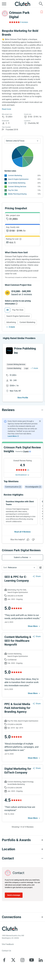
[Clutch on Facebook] (4, 952)
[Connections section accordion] (22, 909)
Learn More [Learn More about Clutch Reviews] (12, 428)
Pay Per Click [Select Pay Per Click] (17, 310)
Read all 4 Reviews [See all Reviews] (22, 524)
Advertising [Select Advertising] (11, 322)
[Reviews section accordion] (22, 402)
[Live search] (41, 4)
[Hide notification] (40, 413)
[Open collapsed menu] (4, 4)
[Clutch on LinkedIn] (40, 952)
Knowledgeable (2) (33, 479)
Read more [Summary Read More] (6, 109)
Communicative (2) (13, 479)
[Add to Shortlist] (41, 12)
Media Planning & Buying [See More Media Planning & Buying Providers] (17, 194)
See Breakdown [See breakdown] (21, 467)
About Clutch (7, 961)
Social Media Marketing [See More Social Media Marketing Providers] (16, 183)
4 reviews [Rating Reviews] (24, 22)
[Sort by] (19, 559)
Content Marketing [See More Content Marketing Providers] (15, 175)
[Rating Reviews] (14, 22)
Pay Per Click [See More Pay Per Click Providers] (13, 190)
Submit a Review (21, 549)
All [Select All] (7, 310)
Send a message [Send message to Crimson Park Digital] (13, 887)
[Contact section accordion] (22, 850)
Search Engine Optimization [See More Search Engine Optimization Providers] (18, 179)
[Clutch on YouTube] (31, 952)
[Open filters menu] (40, 559)
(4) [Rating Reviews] (28, 462)
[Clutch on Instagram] (22, 952)
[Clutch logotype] (9, 920)
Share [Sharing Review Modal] (38, 568)
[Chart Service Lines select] (22, 140)
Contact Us (6, 943)
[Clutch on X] (13, 952)
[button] (19, 559)
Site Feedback (8, 936)
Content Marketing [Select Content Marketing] (27, 322)
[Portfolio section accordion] (22, 832)
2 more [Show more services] (12, 327)
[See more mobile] (34, 618)
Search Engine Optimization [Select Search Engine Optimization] (18, 316)
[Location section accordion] (22, 841)
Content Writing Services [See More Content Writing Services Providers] (17, 186)
